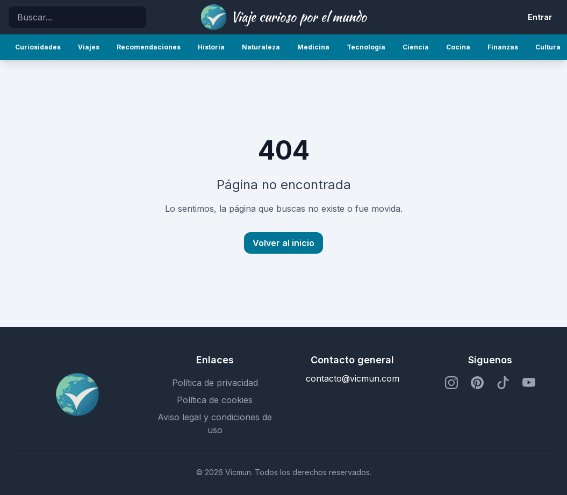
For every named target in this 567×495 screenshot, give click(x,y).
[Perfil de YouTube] (528, 382)
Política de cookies (215, 399)
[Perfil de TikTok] (503, 382)
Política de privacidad (215, 382)
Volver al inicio (283, 243)
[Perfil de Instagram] (451, 382)
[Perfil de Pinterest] (477, 382)
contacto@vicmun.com (352, 378)
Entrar (540, 16)
